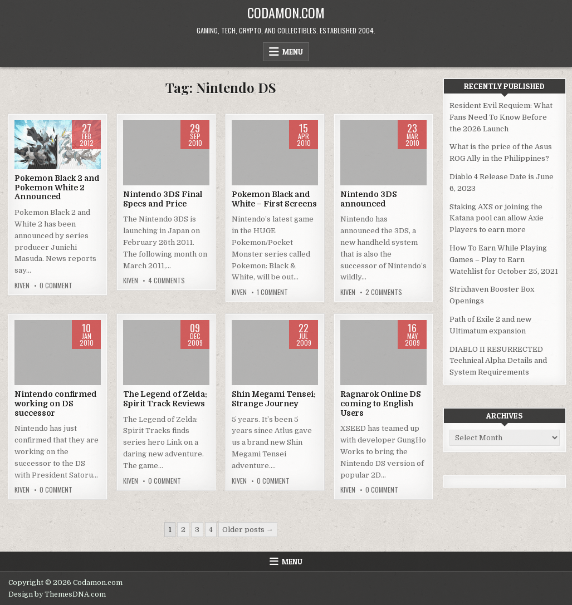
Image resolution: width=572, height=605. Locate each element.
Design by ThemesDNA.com (57, 594)
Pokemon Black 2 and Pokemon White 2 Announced (57, 187)
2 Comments (383, 292)
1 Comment (272, 292)
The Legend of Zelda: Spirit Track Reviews (165, 399)
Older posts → (247, 529)
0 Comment (56, 285)
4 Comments (166, 280)
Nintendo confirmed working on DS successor (55, 403)
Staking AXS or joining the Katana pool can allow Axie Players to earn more (496, 218)
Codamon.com (286, 12)
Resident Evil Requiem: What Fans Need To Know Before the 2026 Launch (501, 117)
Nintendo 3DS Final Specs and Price (162, 199)
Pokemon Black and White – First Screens (274, 199)
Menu (292, 51)
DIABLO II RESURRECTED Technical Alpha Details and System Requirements (498, 361)
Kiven (22, 285)
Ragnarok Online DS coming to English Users (380, 403)
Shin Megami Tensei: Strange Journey (274, 399)
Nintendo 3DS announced (368, 199)
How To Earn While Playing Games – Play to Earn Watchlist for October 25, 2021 (503, 260)
